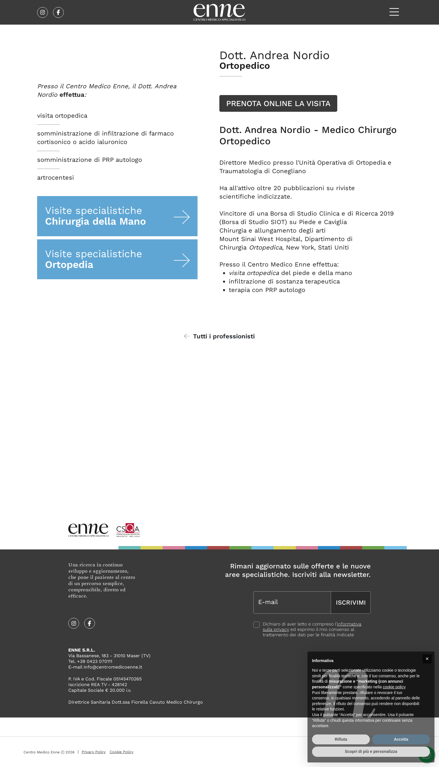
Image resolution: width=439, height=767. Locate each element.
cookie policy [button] (394, 687)
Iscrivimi (351, 601)
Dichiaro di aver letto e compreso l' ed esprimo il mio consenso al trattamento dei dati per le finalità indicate (312, 628)
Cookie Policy (121, 752)
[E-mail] (292, 601)
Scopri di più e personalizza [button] (371, 751)
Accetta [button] (401, 739)
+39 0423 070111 (94, 661)
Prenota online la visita (278, 103)
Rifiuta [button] (341, 739)
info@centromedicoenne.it (113, 667)
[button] (427, 658)
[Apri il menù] (394, 12)
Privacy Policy (94, 752)
